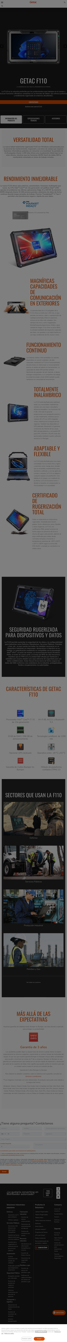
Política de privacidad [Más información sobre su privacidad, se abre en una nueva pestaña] (41, 1340)
